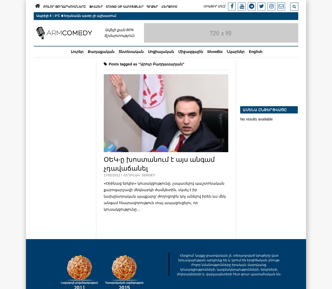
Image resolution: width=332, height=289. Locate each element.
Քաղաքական (101, 52)
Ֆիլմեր (96, 7)
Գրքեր (152, 7)
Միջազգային (190, 52)
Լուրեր (77, 52)
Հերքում (169, 7)
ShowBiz (215, 52)
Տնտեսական (131, 52)
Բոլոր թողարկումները (64, 7)
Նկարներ (236, 52)
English (255, 52)
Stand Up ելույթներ (124, 7)
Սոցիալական (161, 52)
